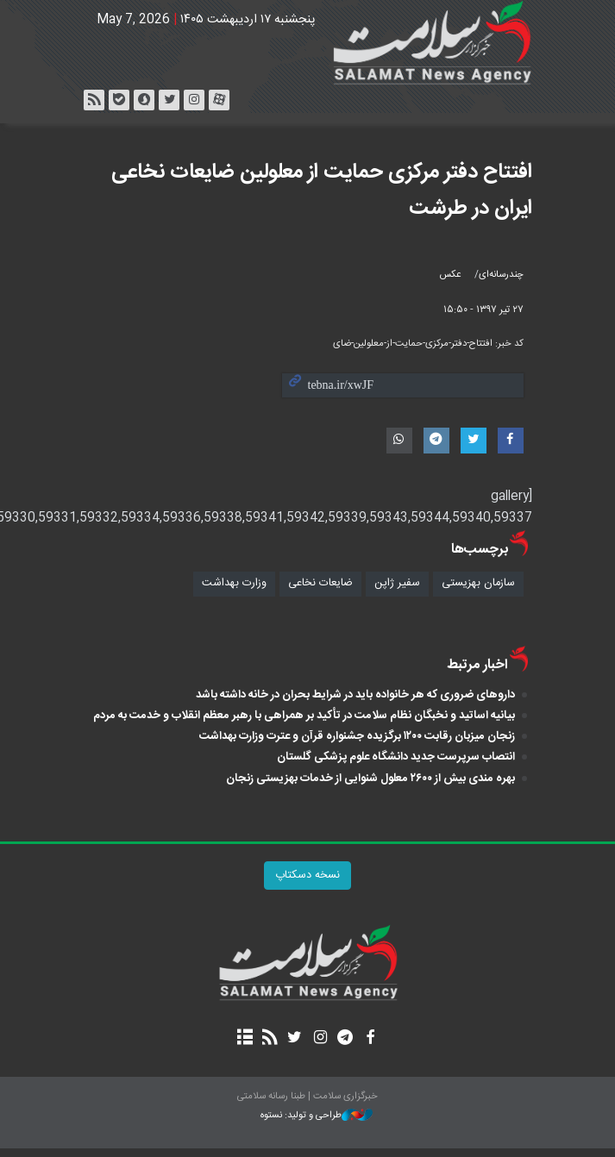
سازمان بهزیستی (478, 583)
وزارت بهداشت (234, 583)
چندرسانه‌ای (501, 274)
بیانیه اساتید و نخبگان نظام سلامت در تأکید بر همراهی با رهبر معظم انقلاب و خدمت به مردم (304, 715)
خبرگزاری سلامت (308, 43)
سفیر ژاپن (397, 583)
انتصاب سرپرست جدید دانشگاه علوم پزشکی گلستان (396, 756)
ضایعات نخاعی (320, 583)
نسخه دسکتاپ (307, 875)
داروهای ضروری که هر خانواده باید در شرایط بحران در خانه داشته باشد (355, 694)
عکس (450, 274)
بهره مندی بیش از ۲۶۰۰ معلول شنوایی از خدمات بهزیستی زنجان (370, 778)
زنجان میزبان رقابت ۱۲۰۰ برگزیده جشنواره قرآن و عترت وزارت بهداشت (357, 736)
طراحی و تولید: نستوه (316, 1116)
